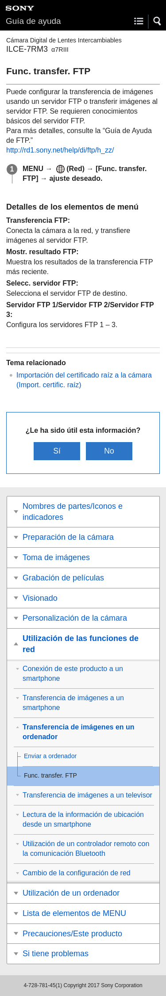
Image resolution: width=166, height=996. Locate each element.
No (109, 450)
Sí (57, 450)
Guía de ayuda (33, 21)
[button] (157, 21)
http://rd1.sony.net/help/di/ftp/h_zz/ (60, 150)
